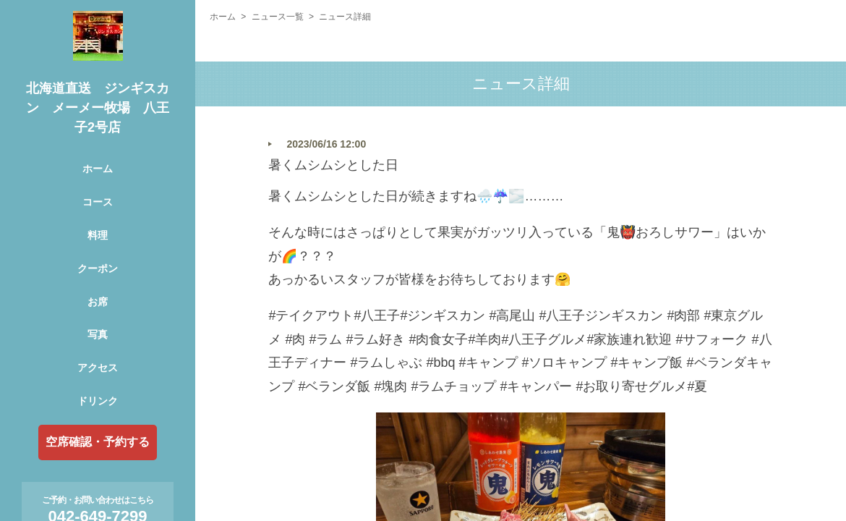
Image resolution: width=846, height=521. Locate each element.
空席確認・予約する (98, 442)
